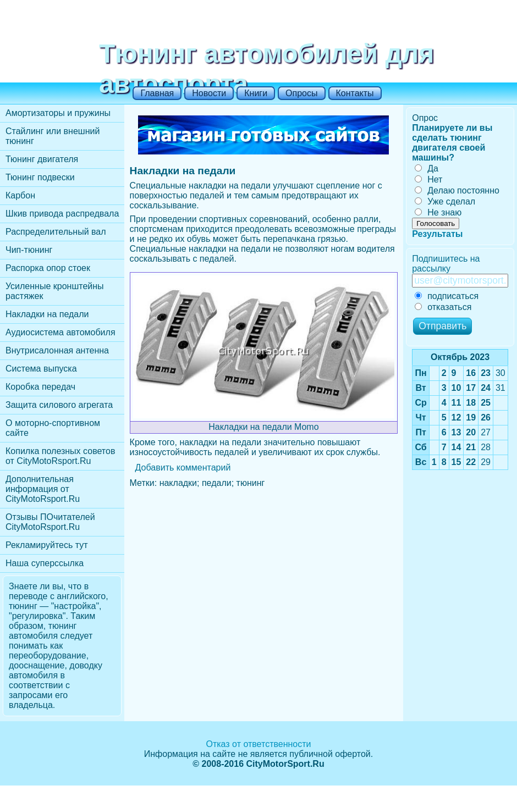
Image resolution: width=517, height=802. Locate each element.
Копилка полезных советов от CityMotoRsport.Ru (60, 456)
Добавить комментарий (183, 467)
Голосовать (435, 223)
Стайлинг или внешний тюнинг (53, 136)
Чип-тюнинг (29, 250)
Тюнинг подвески (40, 177)
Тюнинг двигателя (42, 159)
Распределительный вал (56, 231)
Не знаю (438, 212)
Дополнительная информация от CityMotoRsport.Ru (43, 489)
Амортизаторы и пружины (58, 113)
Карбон (20, 195)
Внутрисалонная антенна (57, 350)
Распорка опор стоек (48, 268)
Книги (255, 93)
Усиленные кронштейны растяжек (55, 291)
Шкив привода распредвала (62, 213)
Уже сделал (445, 201)
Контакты (355, 93)
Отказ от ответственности (258, 744)
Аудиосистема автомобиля (61, 332)
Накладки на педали (47, 314)
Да (426, 168)
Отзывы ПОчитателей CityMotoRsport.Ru (50, 522)
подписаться (447, 296)
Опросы (301, 93)
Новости (209, 93)
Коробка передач (40, 386)
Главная (157, 93)
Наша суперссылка (45, 563)
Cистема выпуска (41, 368)
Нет (428, 179)
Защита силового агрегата (59, 405)
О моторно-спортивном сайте (53, 428)
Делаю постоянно (457, 190)
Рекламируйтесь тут (47, 545)
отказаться (443, 307)
